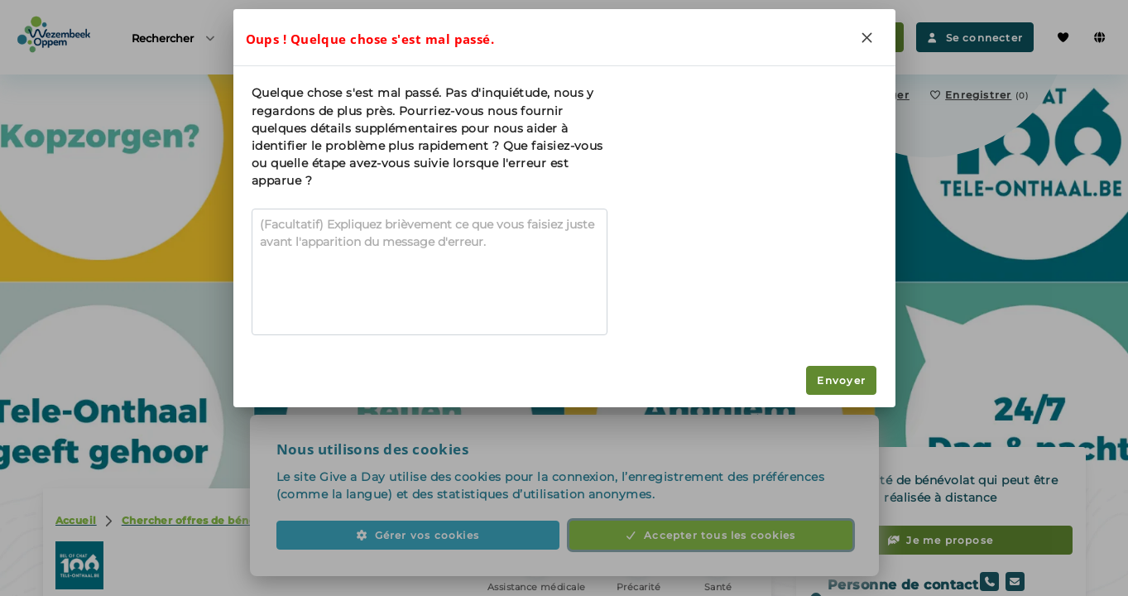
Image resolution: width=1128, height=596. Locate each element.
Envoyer (841, 380)
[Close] (867, 37)
